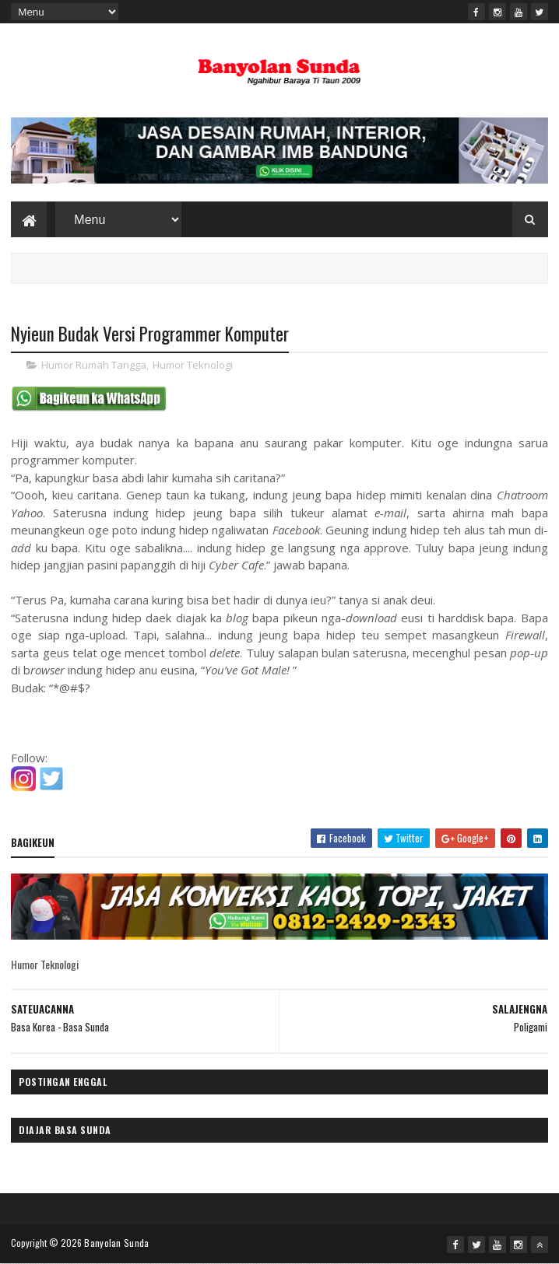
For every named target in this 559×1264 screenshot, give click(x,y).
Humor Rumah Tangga (93, 365)
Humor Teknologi (193, 365)
